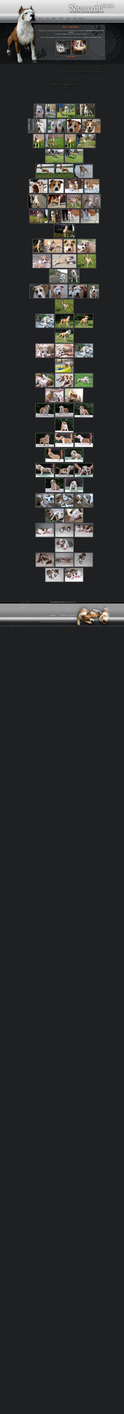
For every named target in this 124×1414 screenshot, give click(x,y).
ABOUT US (41, 18)
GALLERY (68, 18)
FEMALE (54, 18)
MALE (48, 18)
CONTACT (81, 18)
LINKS (75, 18)
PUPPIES (60, 18)
